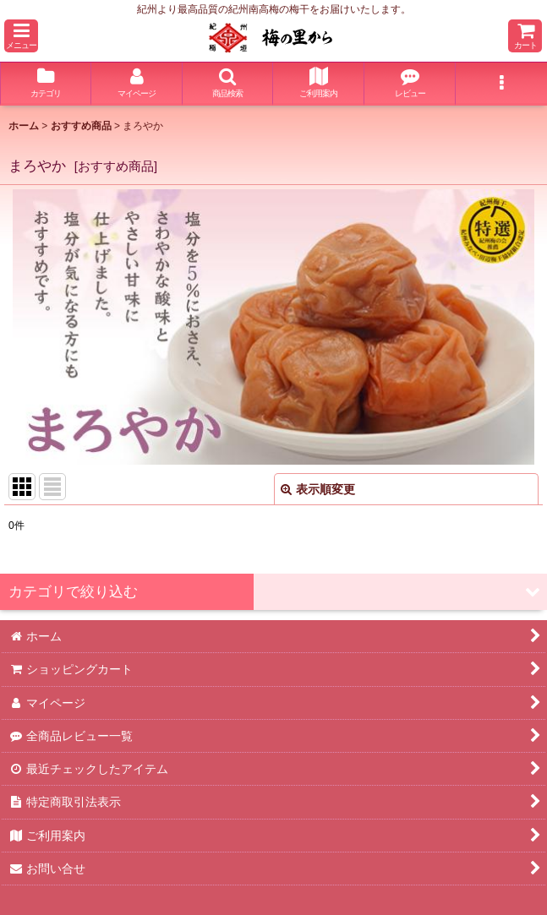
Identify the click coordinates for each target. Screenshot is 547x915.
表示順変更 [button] (318, 489)
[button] (21, 35)
